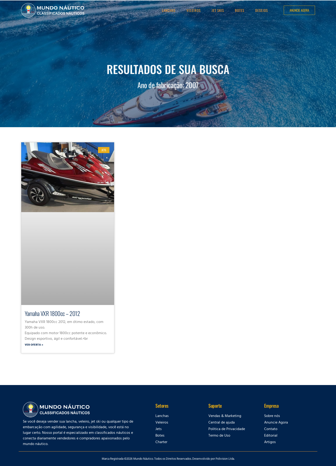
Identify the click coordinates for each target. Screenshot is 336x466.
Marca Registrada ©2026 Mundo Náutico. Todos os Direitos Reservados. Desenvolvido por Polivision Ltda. (168, 459)
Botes (239, 10)
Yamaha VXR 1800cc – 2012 (52, 313)
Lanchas (168, 10)
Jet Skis (218, 10)
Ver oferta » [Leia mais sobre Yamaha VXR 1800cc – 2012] (34, 345)
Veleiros (193, 10)
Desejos (261, 10)
